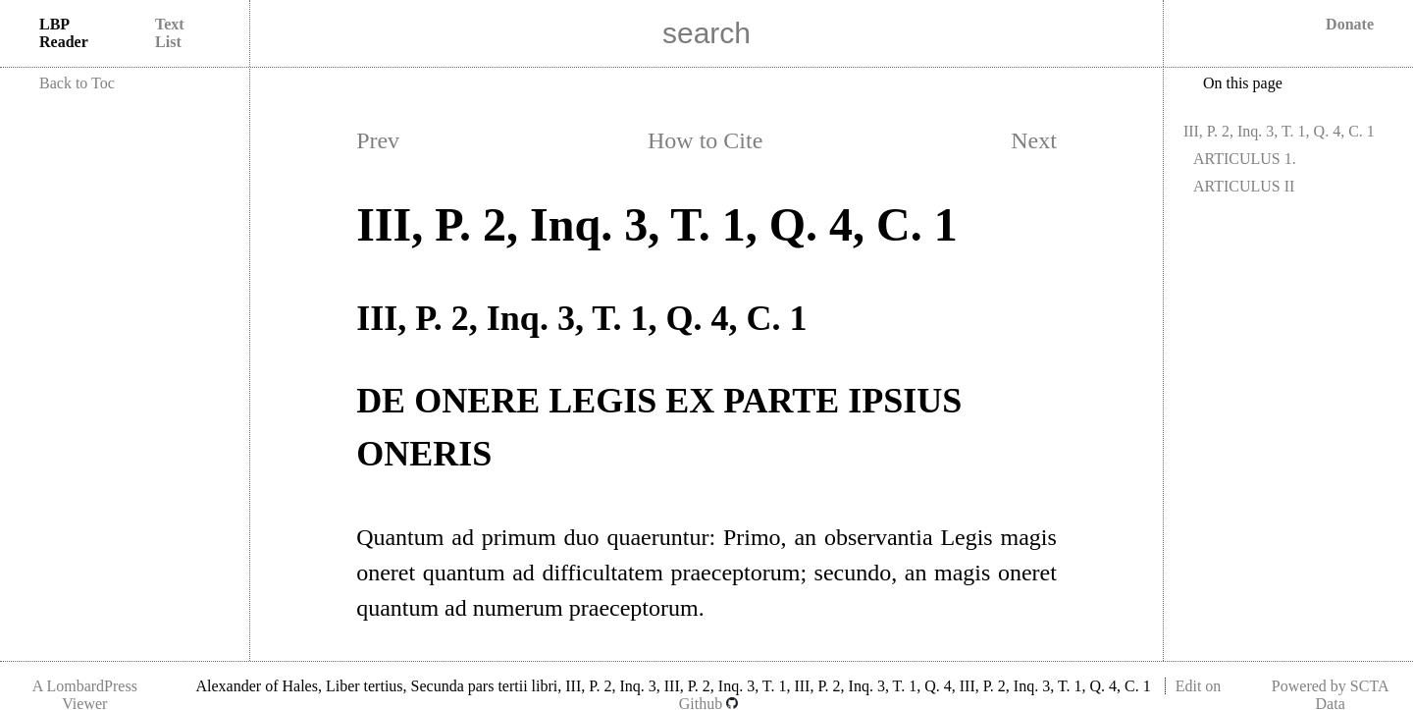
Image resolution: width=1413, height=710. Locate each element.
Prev (377, 140)
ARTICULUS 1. (1244, 158)
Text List (169, 33)
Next (1034, 140)
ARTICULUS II (1243, 186)
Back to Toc (77, 83)
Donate (1350, 24)
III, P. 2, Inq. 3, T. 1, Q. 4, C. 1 (1279, 131)
